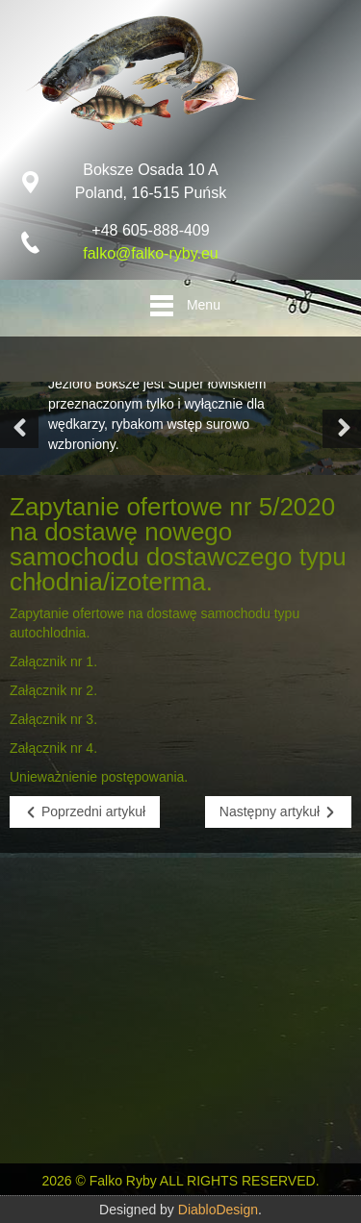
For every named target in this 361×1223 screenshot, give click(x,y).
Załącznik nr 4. (53, 748)
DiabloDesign (218, 1209)
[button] (19, 429)
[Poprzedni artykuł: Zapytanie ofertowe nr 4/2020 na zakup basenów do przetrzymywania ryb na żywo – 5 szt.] (85, 812)
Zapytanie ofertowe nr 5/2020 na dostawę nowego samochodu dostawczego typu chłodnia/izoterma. (178, 544)
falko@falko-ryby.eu (150, 253)
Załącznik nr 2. (53, 690)
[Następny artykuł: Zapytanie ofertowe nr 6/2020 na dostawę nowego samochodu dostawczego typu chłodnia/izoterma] (278, 812)
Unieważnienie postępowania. (99, 777)
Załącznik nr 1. (53, 661)
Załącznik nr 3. (53, 719)
